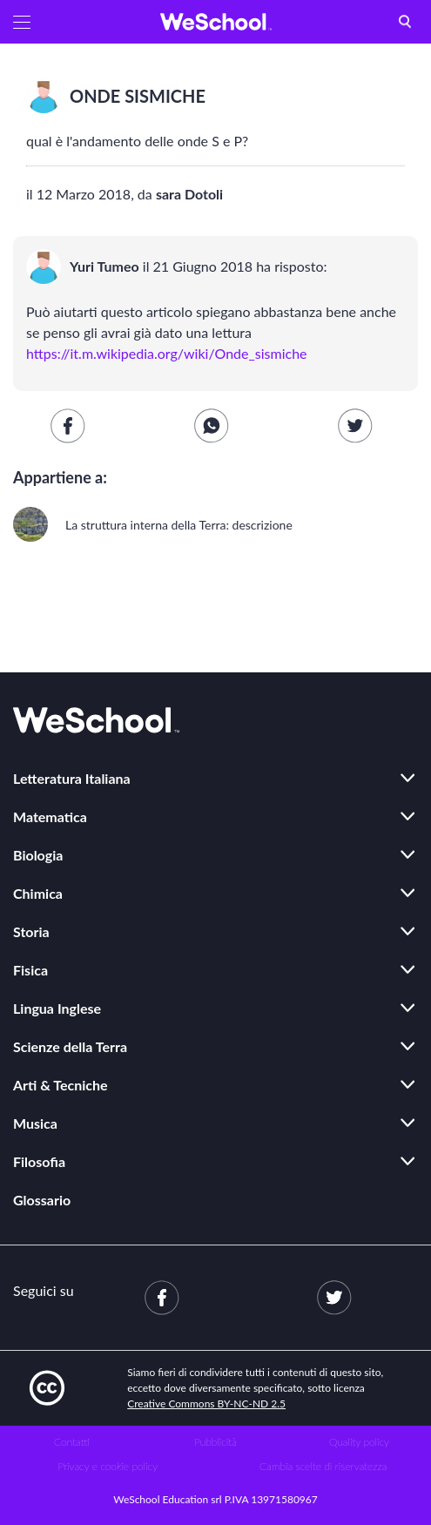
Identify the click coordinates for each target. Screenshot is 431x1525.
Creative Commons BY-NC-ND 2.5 (206, 1403)
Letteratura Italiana (72, 778)
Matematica (50, 816)
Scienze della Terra (70, 1046)
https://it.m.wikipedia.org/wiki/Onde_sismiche (166, 353)
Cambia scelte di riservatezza (323, 1466)
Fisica (30, 970)
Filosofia (39, 1161)
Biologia (38, 855)
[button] (22, 22)
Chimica (38, 893)
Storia (31, 931)
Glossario (42, 1199)
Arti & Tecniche (60, 1084)
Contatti (72, 1441)
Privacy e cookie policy (107, 1466)
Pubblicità (215, 1441)
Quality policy (359, 1441)
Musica (35, 1123)
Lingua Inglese (57, 1008)
